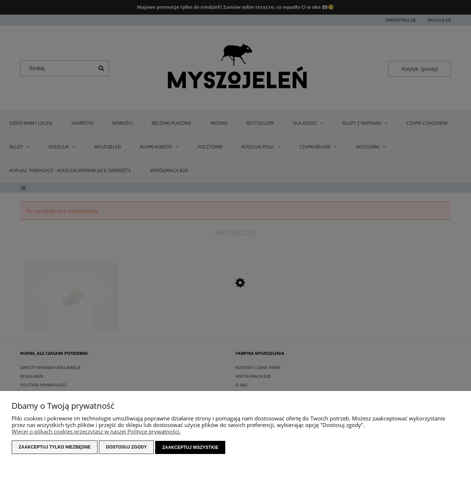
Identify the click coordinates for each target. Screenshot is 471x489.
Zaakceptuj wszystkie (190, 447)
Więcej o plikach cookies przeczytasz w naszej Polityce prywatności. (96, 431)
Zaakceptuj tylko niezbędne (55, 447)
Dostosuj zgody (126, 447)
